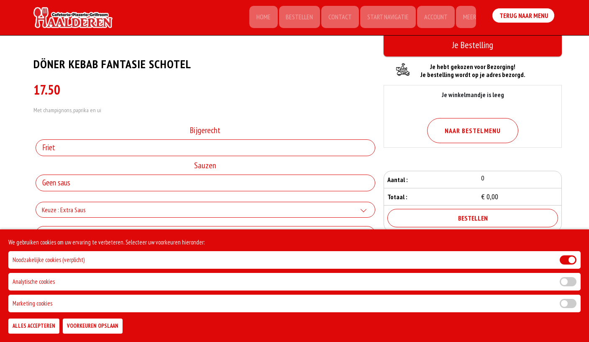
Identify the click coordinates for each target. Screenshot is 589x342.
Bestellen (295, 17)
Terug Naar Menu (524, 17)
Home (258, 17)
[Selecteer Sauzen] (205, 184)
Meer (468, 17)
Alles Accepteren (34, 325)
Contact (336, 17)
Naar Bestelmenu (473, 130)
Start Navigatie (385, 17)
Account (434, 17)
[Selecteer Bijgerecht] (205, 149)
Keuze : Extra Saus (64, 211)
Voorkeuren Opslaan (92, 325)
